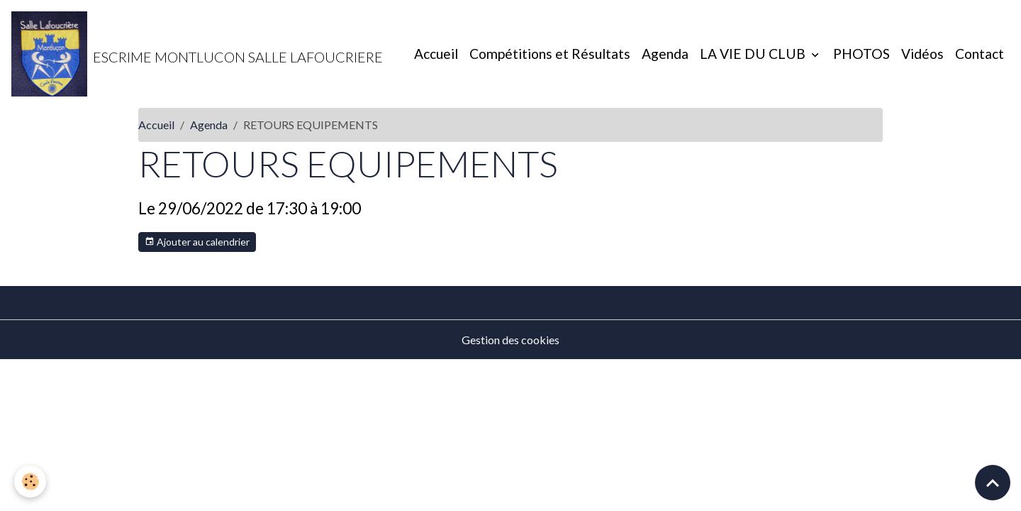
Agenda (665, 53)
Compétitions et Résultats (549, 53)
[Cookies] (30, 482)
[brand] (197, 54)
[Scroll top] (992, 482)
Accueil (436, 53)
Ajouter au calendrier (197, 242)
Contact (979, 53)
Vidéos (922, 53)
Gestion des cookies (510, 339)
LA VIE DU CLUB (754, 53)
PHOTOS (861, 53)
